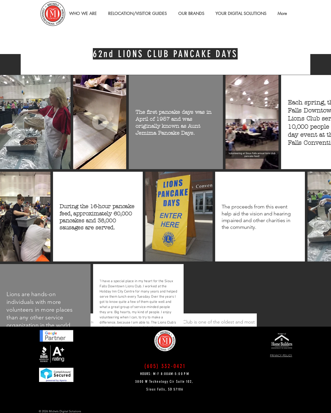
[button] (137, 14)
